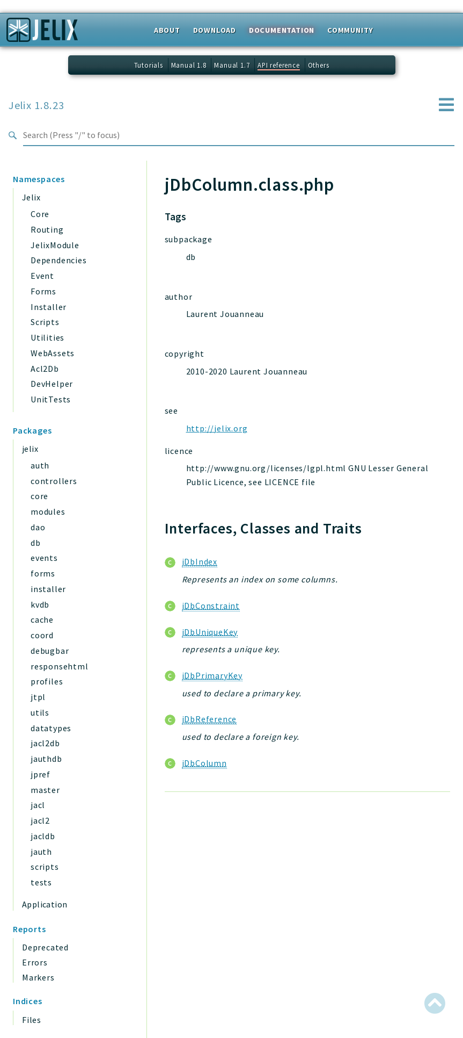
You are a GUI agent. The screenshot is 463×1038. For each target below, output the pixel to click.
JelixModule (55, 245)
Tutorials (148, 65)
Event (42, 275)
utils (40, 712)
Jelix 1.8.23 (36, 105)
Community (350, 30)
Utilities (47, 337)
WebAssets (53, 353)
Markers (38, 977)
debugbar (50, 650)
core (39, 496)
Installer (49, 306)
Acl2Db (45, 368)
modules (48, 511)
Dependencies (59, 260)
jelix (30, 448)
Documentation (281, 30)
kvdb (40, 604)
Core (40, 213)
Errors (35, 962)
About (167, 30)
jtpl (38, 696)
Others (318, 65)
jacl (38, 804)
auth (40, 465)
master (45, 789)
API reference (278, 65)
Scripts (45, 321)
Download (214, 30)
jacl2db (45, 743)
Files (31, 1019)
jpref (40, 774)
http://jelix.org (217, 428)
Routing (47, 229)
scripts (45, 866)
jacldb (43, 836)
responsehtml (60, 666)
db (36, 542)
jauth (41, 851)
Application (44, 904)
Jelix (31, 197)
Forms (43, 291)
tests (41, 882)
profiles (47, 681)
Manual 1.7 (231, 65)
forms (43, 573)
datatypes (51, 728)
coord (42, 635)
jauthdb (46, 758)
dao (38, 527)
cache (42, 619)
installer (48, 588)
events (44, 557)
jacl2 (40, 820)
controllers (54, 480)
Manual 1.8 (189, 65)
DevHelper (52, 383)
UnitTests (51, 399)
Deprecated (45, 947)
